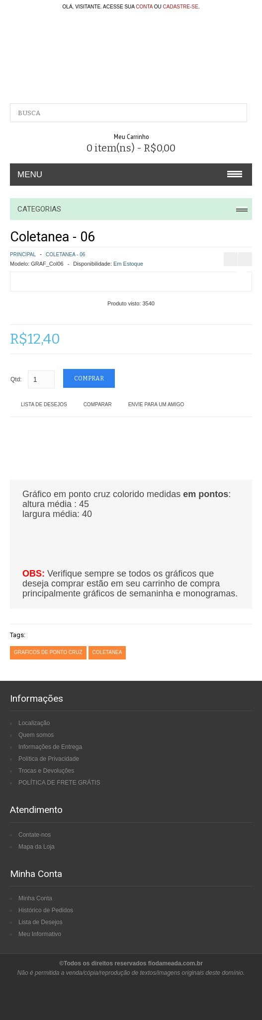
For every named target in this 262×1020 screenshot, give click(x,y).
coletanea (107, 652)
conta (144, 6)
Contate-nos (34, 834)
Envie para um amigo (156, 404)
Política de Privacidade (48, 758)
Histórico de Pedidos (45, 910)
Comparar (98, 404)
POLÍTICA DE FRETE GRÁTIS (59, 782)
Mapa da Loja (36, 846)
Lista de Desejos (44, 404)
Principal (23, 254)
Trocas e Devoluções (46, 770)
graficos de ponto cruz (48, 652)
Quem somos (36, 734)
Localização (34, 723)
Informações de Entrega (50, 746)
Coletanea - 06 (65, 254)
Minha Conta (35, 898)
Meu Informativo (39, 934)
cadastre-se (180, 6)
